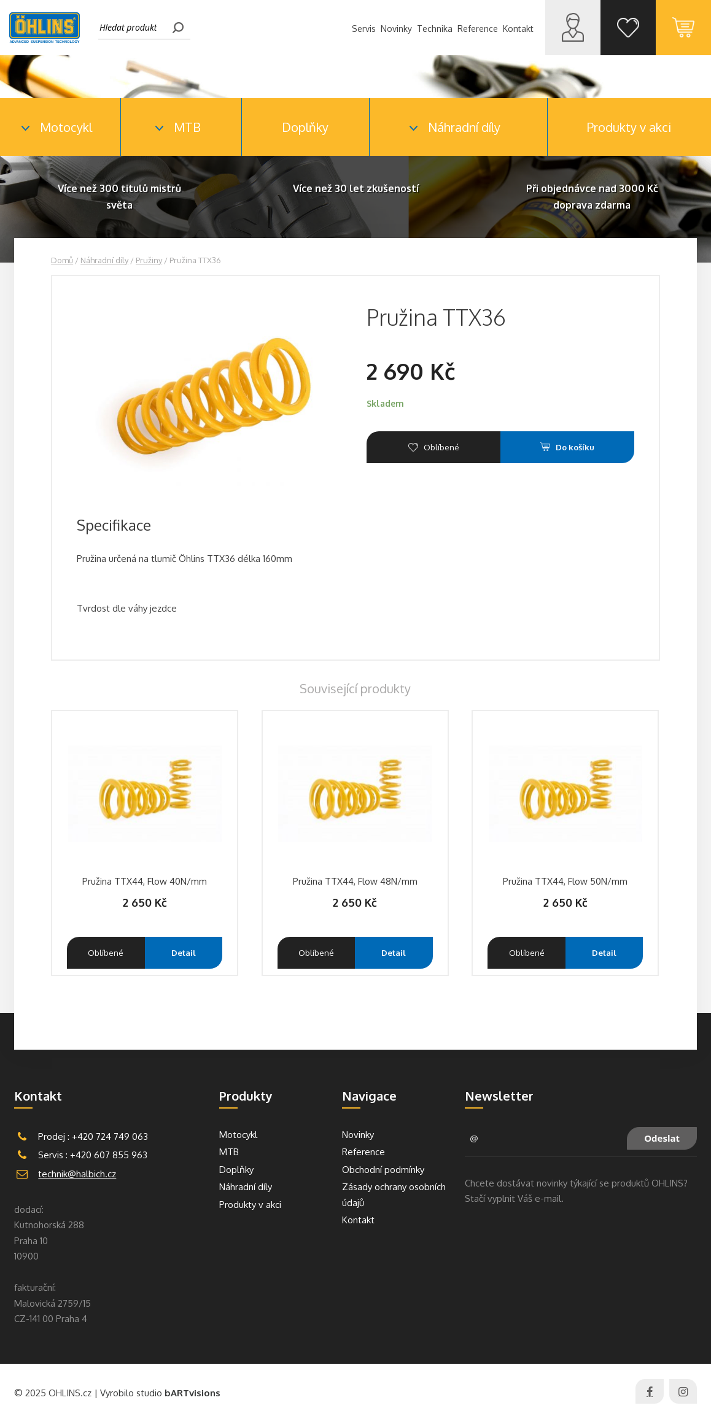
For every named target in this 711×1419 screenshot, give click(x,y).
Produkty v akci (629, 127)
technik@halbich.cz (77, 1174)
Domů (62, 260)
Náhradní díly (104, 260)
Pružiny (149, 260)
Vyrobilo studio (160, 1393)
